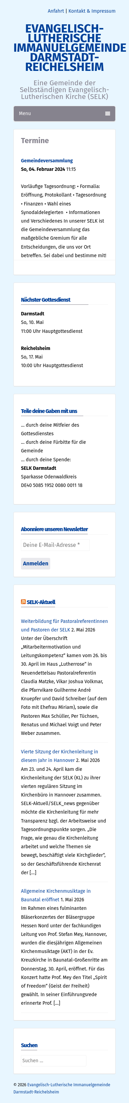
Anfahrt (56, 11)
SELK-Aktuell (41, 602)
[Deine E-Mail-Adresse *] (55, 545)
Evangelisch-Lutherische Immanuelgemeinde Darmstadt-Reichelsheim (69, 47)
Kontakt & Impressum (92, 11)
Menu (64, 113)
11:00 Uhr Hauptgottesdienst (52, 331)
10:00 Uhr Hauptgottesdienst (52, 365)
